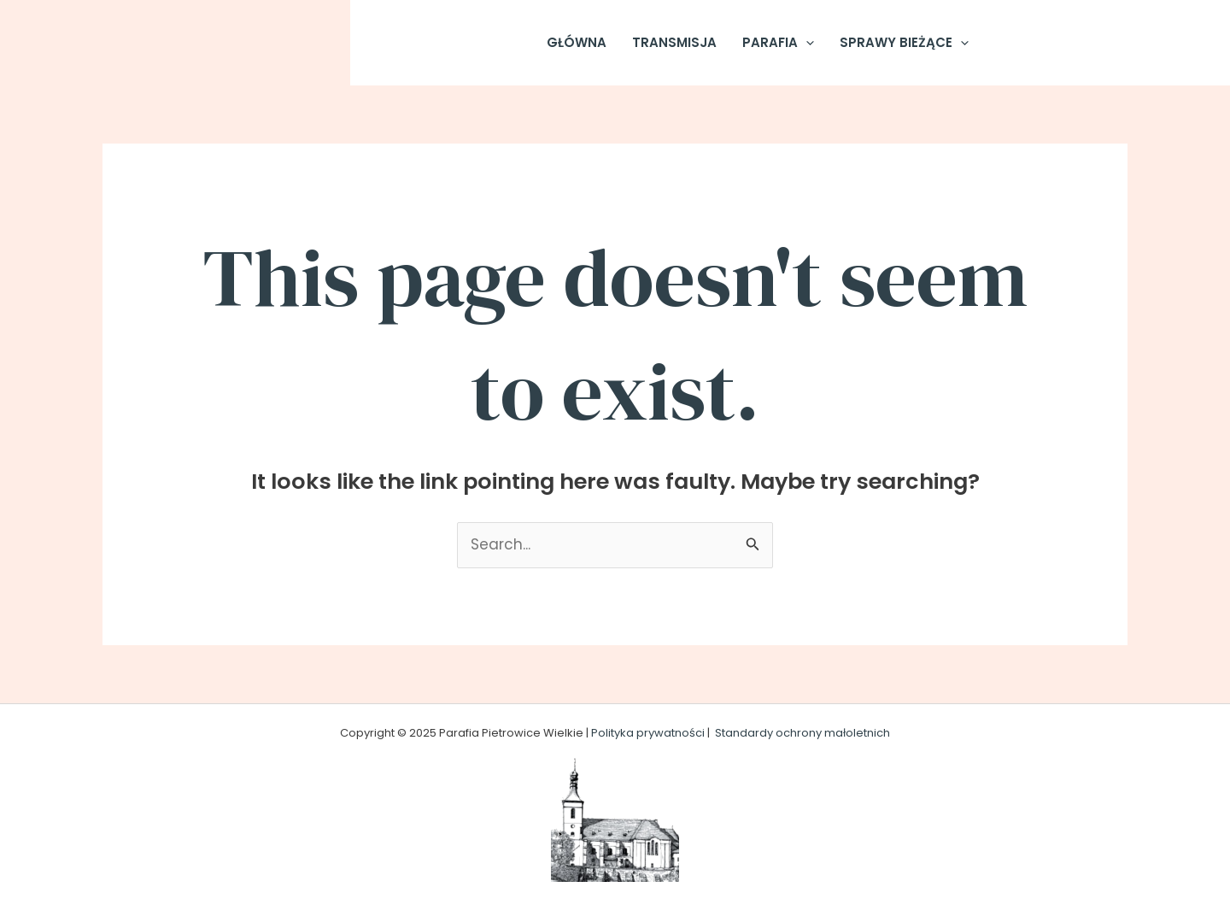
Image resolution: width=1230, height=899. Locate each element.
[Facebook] (1022, 43)
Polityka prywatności (648, 733)
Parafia (778, 43)
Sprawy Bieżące (904, 43)
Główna (576, 42)
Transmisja (674, 42)
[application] (806, 43)
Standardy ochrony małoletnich (802, 733)
